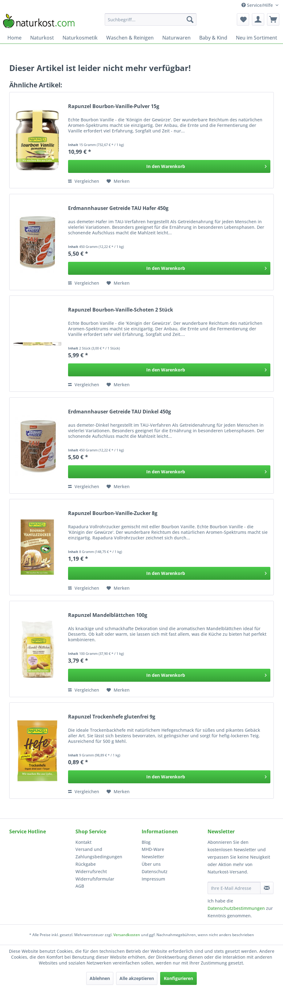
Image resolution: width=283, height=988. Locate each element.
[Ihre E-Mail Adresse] (234, 888)
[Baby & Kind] (213, 38)
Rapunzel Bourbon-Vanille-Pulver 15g (113, 106)
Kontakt (83, 842)
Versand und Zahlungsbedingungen (98, 853)
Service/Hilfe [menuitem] (257, 5)
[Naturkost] (42, 38)
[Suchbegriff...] (151, 19)
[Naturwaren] (176, 38)
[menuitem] (151, 19)
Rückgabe (85, 864)
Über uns (151, 864)
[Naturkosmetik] (80, 38)
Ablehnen (100, 978)
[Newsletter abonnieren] (266, 888)
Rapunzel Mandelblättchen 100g (107, 615)
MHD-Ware (153, 849)
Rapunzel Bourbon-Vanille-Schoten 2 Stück (120, 310)
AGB (79, 886)
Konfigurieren (178, 978)
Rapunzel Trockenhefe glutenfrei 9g (111, 717)
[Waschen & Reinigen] (130, 38)
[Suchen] (190, 19)
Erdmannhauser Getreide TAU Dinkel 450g (119, 411)
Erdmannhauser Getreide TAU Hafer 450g (118, 208)
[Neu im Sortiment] (256, 38)
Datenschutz (155, 871)
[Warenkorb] (273, 19)
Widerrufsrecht (91, 871)
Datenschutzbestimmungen (236, 908)
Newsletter (153, 857)
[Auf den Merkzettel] (118, 181)
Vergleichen (83, 181)
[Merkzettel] (243, 19)
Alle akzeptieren (136, 978)
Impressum (153, 879)
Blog (146, 842)
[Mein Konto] (258, 19)
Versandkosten (126, 934)
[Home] (14, 38)
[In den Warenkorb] (169, 166)
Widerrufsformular (94, 879)
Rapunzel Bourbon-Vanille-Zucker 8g (112, 513)
